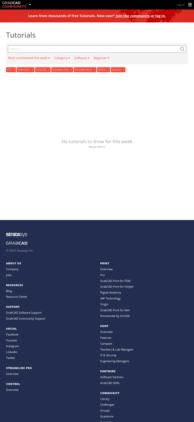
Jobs (9, 275)
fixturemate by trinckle (115, 316)
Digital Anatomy (110, 292)
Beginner (101, 58)
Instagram (12, 346)
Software (82, 58)
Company (12, 269)
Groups (105, 410)
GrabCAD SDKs (110, 383)
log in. (160, 15)
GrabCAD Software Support (23, 312)
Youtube (11, 340)
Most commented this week (29, 58)
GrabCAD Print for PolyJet (116, 286)
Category (62, 58)
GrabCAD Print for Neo (115, 310)
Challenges (107, 404)
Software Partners (112, 377)
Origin (104, 304)
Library (105, 399)
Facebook (12, 334)
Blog (9, 291)
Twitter (10, 358)
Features (105, 338)
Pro (102, 275)
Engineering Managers (114, 361)
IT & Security (108, 355)
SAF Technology (110, 298)
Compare (106, 343)
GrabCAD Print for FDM (115, 281)
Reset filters (97, 147)
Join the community (133, 15)
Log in (181, 4)
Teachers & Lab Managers (117, 349)
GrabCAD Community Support (25, 318)
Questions (106, 416)
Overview (12, 374)
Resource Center (16, 296)
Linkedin (11, 352)
